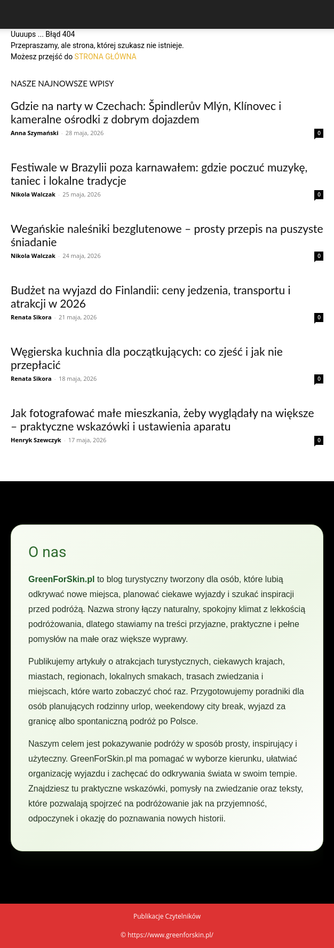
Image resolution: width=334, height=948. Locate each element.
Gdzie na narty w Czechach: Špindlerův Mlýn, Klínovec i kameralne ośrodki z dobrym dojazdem (146, 112)
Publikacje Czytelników (167, 916)
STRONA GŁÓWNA (106, 56)
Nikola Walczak (33, 194)
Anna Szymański (35, 133)
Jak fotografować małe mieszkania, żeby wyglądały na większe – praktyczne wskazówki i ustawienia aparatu (162, 419)
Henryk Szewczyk (36, 440)
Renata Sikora (31, 317)
